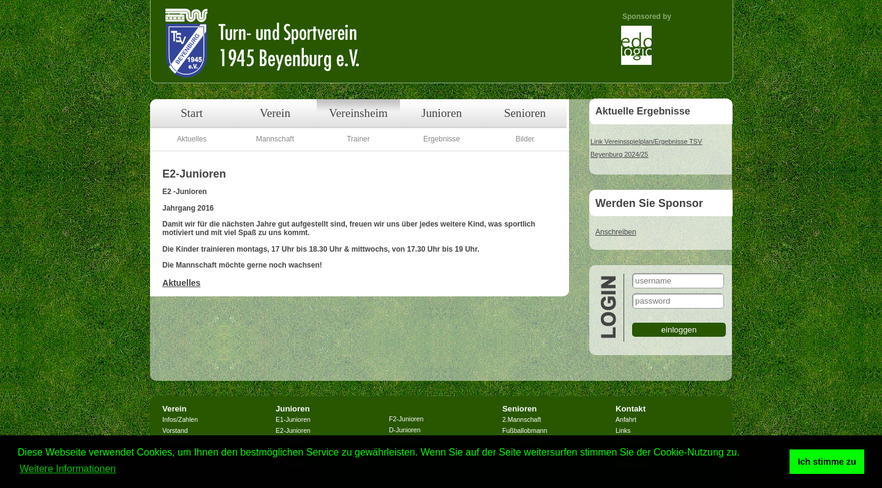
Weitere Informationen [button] (68, 469)
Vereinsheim (358, 113)
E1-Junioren (293, 419)
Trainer (358, 139)
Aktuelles (192, 139)
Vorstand (175, 430)
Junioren (441, 113)
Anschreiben (615, 232)
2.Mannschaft (521, 419)
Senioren (525, 113)
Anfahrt (626, 419)
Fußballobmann (524, 430)
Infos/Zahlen (180, 419)
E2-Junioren (293, 430)
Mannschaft (275, 139)
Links (623, 430)
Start (192, 113)
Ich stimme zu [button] (827, 462)
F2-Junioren (406, 418)
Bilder (525, 139)
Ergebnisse (441, 139)
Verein (275, 113)
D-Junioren (405, 430)
